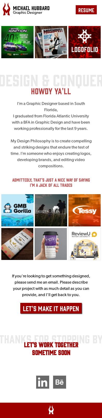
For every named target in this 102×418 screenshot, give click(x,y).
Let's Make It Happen (51, 308)
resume (86, 9)
